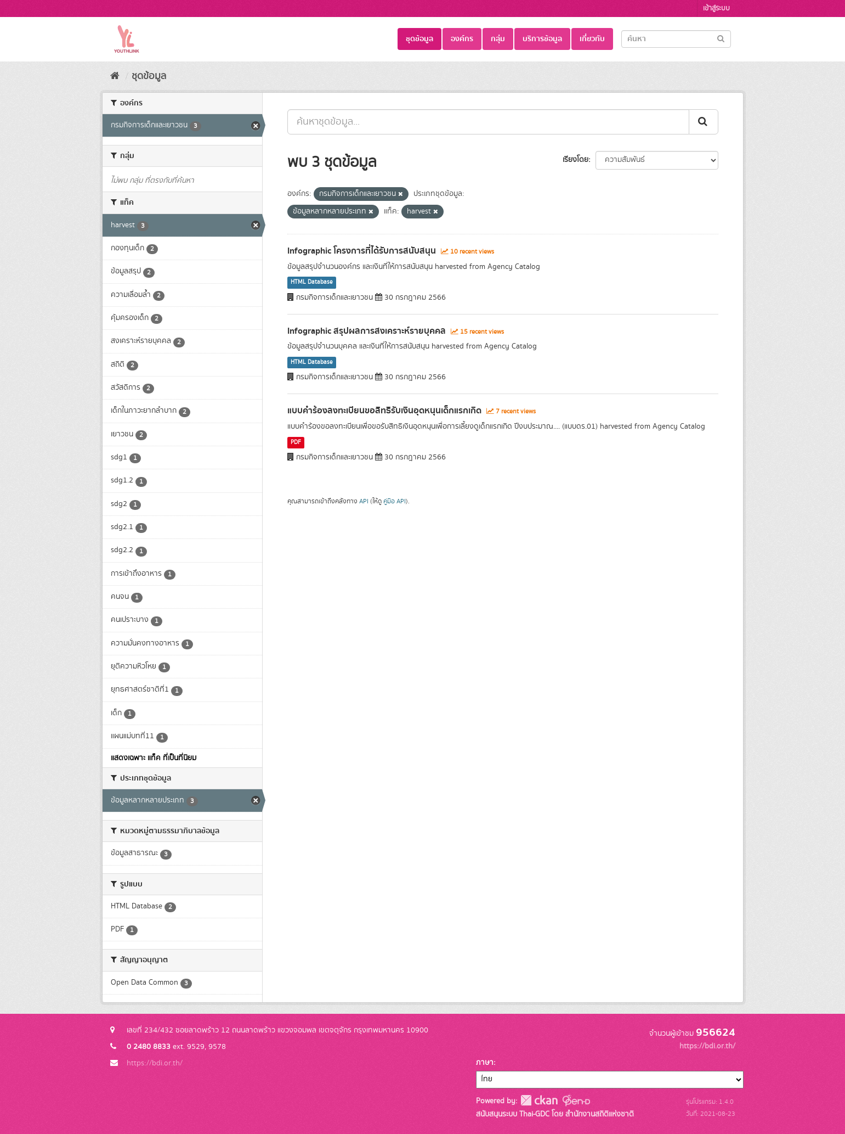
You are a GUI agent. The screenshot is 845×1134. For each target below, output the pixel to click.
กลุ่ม (498, 39)
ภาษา (485, 1062)
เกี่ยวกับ (592, 39)
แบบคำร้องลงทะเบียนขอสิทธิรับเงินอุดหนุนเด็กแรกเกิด (384, 410)
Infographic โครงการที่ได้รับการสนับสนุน (361, 251)
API (363, 501)
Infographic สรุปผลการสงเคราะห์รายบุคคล (366, 331)
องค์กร (462, 39)
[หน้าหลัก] (115, 76)
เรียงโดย (575, 159)
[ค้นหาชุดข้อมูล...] (488, 121)
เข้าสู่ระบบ (716, 8)
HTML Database (312, 282)
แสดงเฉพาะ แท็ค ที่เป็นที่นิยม (153, 758)
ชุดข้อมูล (419, 39)
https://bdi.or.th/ (155, 1063)
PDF (296, 442)
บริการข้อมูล (542, 39)
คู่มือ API (394, 501)
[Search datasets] (676, 39)
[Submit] (720, 38)
